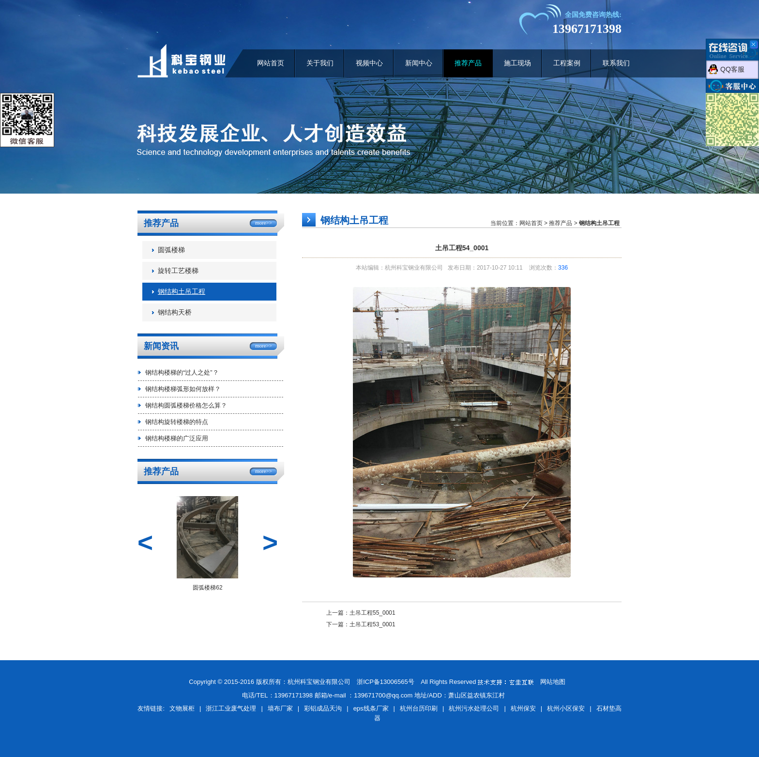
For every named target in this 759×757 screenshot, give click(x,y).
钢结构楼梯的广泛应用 (176, 438)
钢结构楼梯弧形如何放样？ (183, 389)
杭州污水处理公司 (474, 708)
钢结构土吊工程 (181, 291)
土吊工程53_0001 (372, 624)
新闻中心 (418, 63)
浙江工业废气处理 (231, 708)
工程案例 (566, 63)
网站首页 (270, 63)
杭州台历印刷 (419, 708)
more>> (263, 223)
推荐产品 (468, 63)
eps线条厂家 (371, 708)
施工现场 (517, 63)
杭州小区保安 (566, 708)
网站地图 (552, 681)
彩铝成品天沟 (323, 708)
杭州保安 (523, 708)
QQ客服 (732, 69)
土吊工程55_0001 (372, 612)
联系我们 (616, 63)
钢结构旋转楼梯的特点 (176, 421)
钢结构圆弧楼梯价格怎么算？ (186, 405)
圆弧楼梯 (171, 250)
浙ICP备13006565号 (385, 681)
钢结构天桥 (175, 312)
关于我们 (320, 63)
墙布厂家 (280, 708)
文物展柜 (182, 708)
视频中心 (369, 63)
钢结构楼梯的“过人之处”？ (182, 372)
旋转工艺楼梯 (178, 270)
